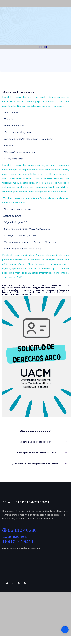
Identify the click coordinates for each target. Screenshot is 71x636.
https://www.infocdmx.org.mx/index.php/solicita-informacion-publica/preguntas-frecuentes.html (29, 289)
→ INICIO (41, 47)
